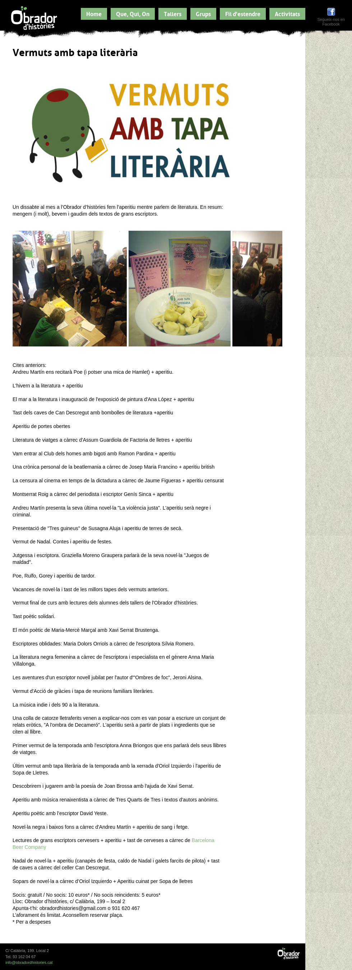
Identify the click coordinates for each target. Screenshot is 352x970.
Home (94, 13)
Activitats (287, 13)
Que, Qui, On (132, 13)
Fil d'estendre (242, 13)
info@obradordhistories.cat (29, 962)
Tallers (172, 13)
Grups (203, 13)
